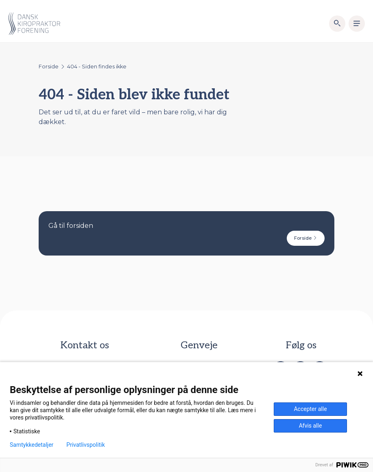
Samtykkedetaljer (31, 444)
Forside (49, 66)
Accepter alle (310, 409)
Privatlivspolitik (85, 444)
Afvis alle (310, 425)
